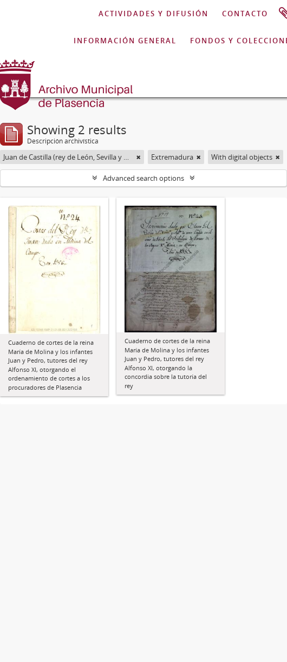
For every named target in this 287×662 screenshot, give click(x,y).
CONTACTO (245, 13)
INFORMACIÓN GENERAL (125, 40)
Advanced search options (143, 178)
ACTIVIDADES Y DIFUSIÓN (153, 13)
